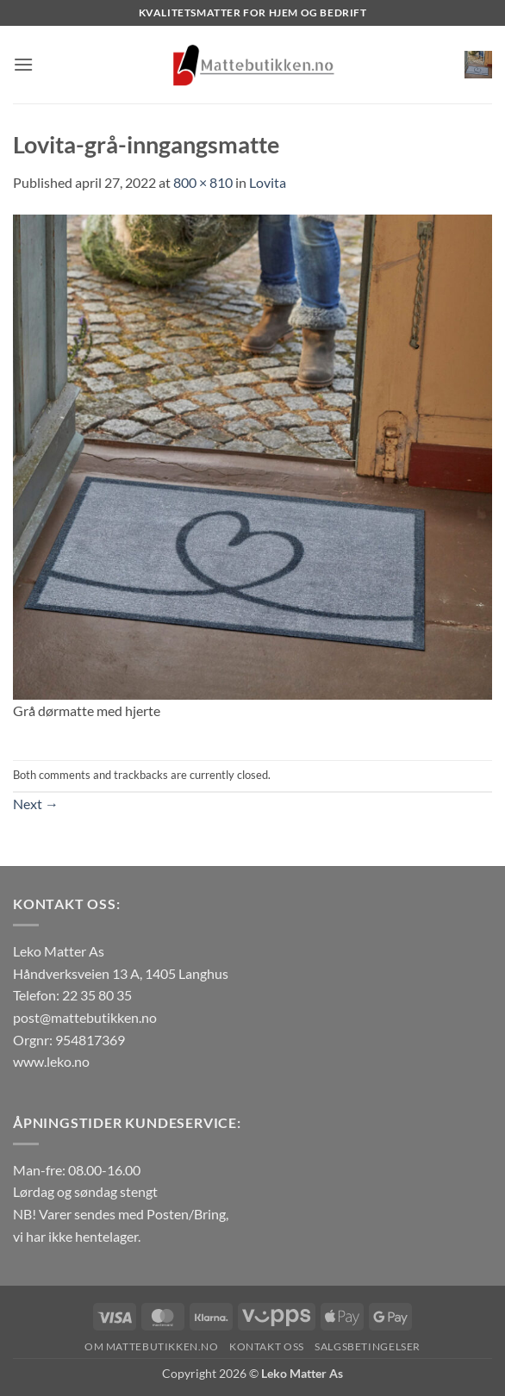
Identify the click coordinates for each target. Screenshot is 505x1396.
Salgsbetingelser (368, 1346)
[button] (23, 64)
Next (36, 803)
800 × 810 (203, 182)
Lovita (267, 182)
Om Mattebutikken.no (151, 1346)
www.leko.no (51, 1061)
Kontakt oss (266, 1346)
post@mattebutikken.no (85, 1017)
